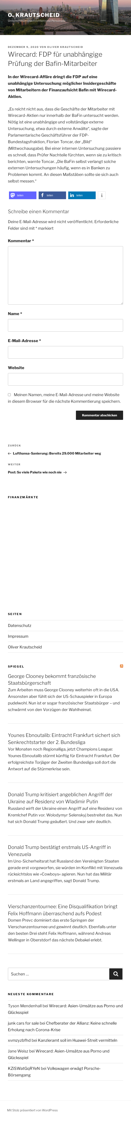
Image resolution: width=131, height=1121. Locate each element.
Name (15, 313)
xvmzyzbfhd (19, 1040)
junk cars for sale (23, 1023)
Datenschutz (19, 625)
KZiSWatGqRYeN (24, 1068)
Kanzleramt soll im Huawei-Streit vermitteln (77, 1040)
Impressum (18, 636)
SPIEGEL (16, 666)
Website (16, 367)
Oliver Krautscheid (65, 47)
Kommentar (21, 240)
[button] (22, 195)
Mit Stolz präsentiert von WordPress (32, 1110)
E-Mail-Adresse (24, 340)
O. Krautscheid (34, 15)
